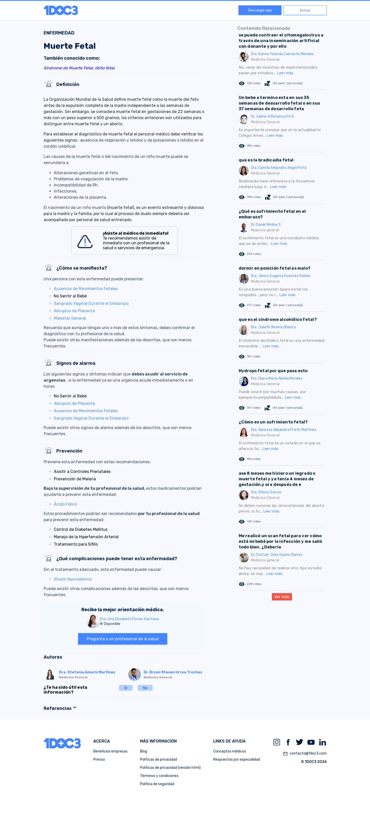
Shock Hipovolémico (73, 579)
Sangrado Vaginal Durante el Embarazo (91, 303)
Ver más (281, 596)
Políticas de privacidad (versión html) (170, 768)
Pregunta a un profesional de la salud (123, 638)
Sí (125, 688)
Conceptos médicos (229, 751)
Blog (143, 751)
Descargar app (260, 10)
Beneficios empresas (110, 751)
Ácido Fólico (65, 504)
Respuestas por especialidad (236, 759)
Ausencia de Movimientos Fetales (86, 288)
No (145, 688)
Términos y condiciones (159, 776)
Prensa (99, 759)
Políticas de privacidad (158, 759)
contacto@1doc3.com (305, 753)
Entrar (305, 10)
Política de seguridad (157, 784)
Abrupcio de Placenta (74, 310)
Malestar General (70, 318)
